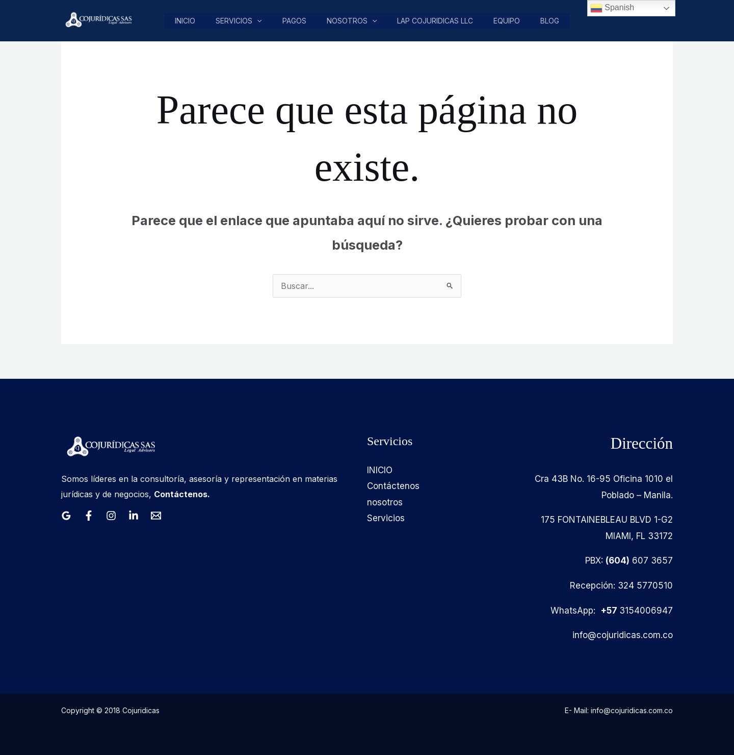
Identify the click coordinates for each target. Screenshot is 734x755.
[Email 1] (156, 515)
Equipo (507, 20)
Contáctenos (393, 486)
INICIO (379, 470)
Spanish (612, 8)
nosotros (354, 21)
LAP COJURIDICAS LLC (437, 20)
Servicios (242, 21)
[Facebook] (89, 515)
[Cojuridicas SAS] (97, 20)
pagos (297, 20)
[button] (260, 21)
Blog (550, 20)
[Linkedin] (133, 515)
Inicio (189, 20)
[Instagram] (111, 515)
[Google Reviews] (66, 515)
